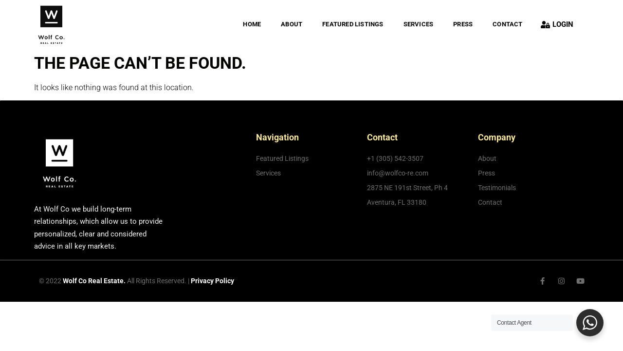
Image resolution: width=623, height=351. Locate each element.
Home (252, 24)
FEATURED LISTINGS (352, 24)
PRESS (463, 24)
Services (418, 24)
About (291, 24)
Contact (507, 24)
